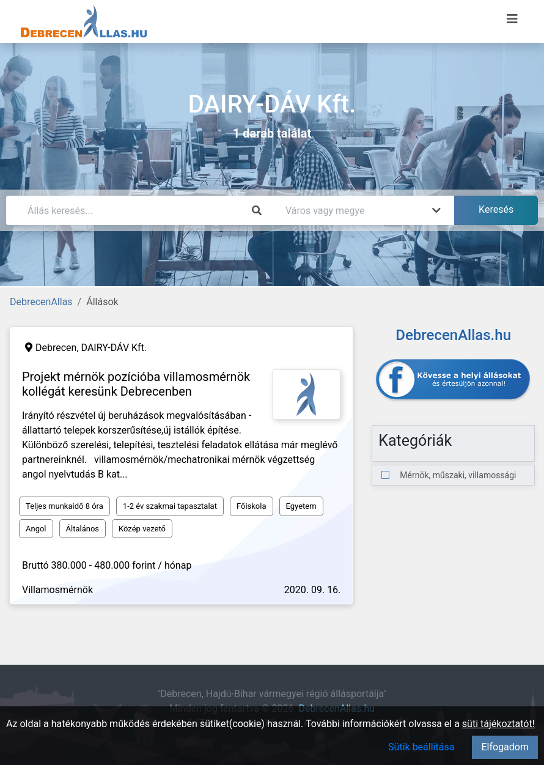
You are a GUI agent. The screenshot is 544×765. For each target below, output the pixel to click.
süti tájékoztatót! (498, 724)
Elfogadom (505, 747)
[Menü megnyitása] (512, 19)
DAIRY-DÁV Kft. (114, 347)
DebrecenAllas (41, 302)
